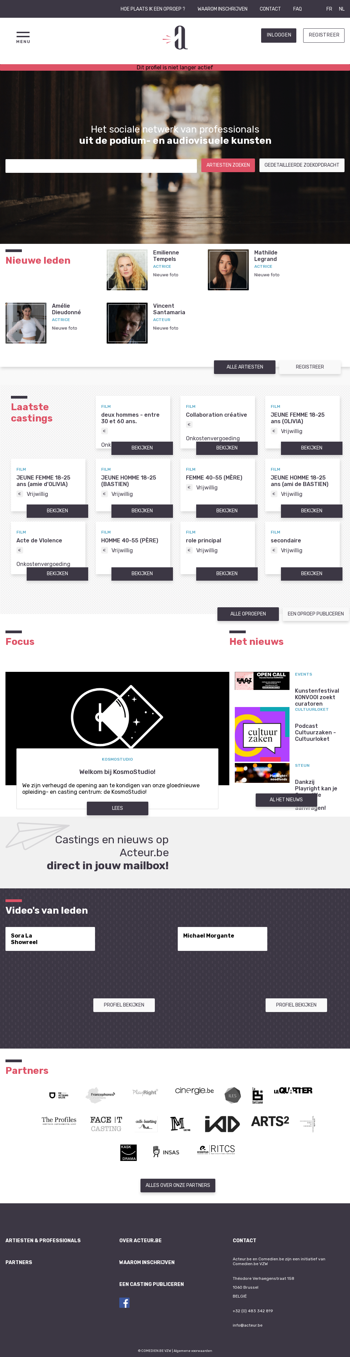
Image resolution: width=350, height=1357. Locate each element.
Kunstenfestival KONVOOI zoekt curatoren (317, 697)
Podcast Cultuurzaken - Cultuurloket (315, 732)
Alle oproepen (248, 614)
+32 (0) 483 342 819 (253, 1310)
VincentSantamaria (169, 309)
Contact (270, 9)
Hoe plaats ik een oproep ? (153, 9)
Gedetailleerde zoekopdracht (302, 165)
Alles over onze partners (178, 1185)
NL (342, 9)
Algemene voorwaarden (193, 1351)
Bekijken (142, 448)
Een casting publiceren (151, 1284)
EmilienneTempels (166, 255)
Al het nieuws (286, 800)
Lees (117, 808)
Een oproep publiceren (316, 614)
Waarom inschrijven (222, 9)
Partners (18, 1262)
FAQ (297, 9)
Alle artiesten (245, 367)
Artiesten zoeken (228, 165)
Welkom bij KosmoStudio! (117, 772)
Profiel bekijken (124, 1005)
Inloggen (279, 35)
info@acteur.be (247, 1325)
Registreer (324, 35)
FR (329, 9)
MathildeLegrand (266, 255)
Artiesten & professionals (43, 1241)
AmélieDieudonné (66, 309)
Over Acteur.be (140, 1241)
